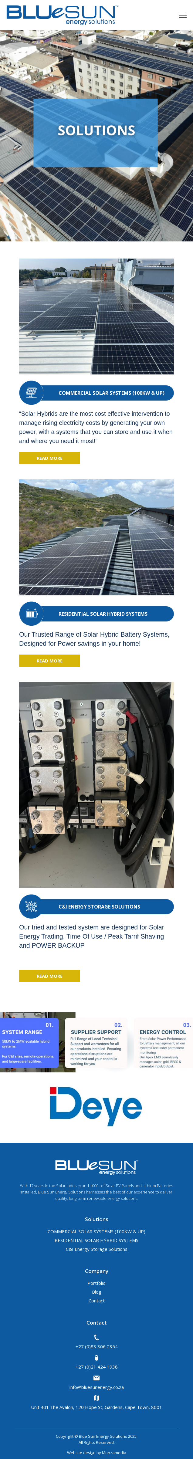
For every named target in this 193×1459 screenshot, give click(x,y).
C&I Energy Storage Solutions (96, 1249)
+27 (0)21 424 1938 (96, 1362)
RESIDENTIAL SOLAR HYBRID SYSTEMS (96, 1240)
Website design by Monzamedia (96, 1452)
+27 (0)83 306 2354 (96, 1341)
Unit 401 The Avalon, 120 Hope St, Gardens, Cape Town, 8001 (96, 1402)
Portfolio (96, 1283)
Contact (97, 1301)
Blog (96, 1292)
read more (50, 458)
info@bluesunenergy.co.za (96, 1382)
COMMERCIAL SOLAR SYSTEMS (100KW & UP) (96, 1231)
